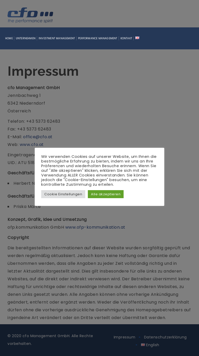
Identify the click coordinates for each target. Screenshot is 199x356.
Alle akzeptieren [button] (105, 194)
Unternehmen (25, 38)
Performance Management (97, 38)
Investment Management (57, 38)
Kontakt (126, 38)
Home (9, 38)
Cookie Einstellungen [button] (63, 194)
